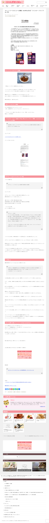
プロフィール (23, 6)
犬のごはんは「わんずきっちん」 (43, 6)
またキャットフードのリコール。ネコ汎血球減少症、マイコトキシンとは (21, 370)
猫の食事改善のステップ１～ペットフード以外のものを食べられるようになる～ (8, 430)
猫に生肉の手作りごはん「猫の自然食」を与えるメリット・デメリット (19, 421)
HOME (5, 481)
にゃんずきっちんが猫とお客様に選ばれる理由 (12, 505)
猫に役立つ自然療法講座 (9, 496)
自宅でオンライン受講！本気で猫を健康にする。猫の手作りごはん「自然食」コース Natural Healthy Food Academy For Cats (24, 492)
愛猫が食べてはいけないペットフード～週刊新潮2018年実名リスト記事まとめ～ (19, 430)
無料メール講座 (7, 6)
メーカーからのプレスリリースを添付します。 (13, 136)
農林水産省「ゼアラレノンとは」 (11, 385)
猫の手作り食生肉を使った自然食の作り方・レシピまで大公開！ (30, 421)
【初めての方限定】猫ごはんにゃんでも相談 (12, 490)
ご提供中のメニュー (12, 6)
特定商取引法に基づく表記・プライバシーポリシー (12, 514)
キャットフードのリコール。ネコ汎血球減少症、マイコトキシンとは (8, 421)
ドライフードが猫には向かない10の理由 (41, 420)
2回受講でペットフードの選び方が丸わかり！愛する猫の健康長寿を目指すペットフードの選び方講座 (20, 494)
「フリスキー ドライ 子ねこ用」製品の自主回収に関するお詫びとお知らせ (18, 382)
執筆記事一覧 (42, 406)
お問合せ (37, 6)
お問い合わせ (6, 510)
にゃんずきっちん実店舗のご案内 (10, 512)
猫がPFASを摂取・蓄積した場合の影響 (24, 470)
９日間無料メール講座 (8, 483)
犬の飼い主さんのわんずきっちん (9, 516)
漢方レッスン (8, 501)
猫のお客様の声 (18, 6)
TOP (16, 475)
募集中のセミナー (32, 6)
